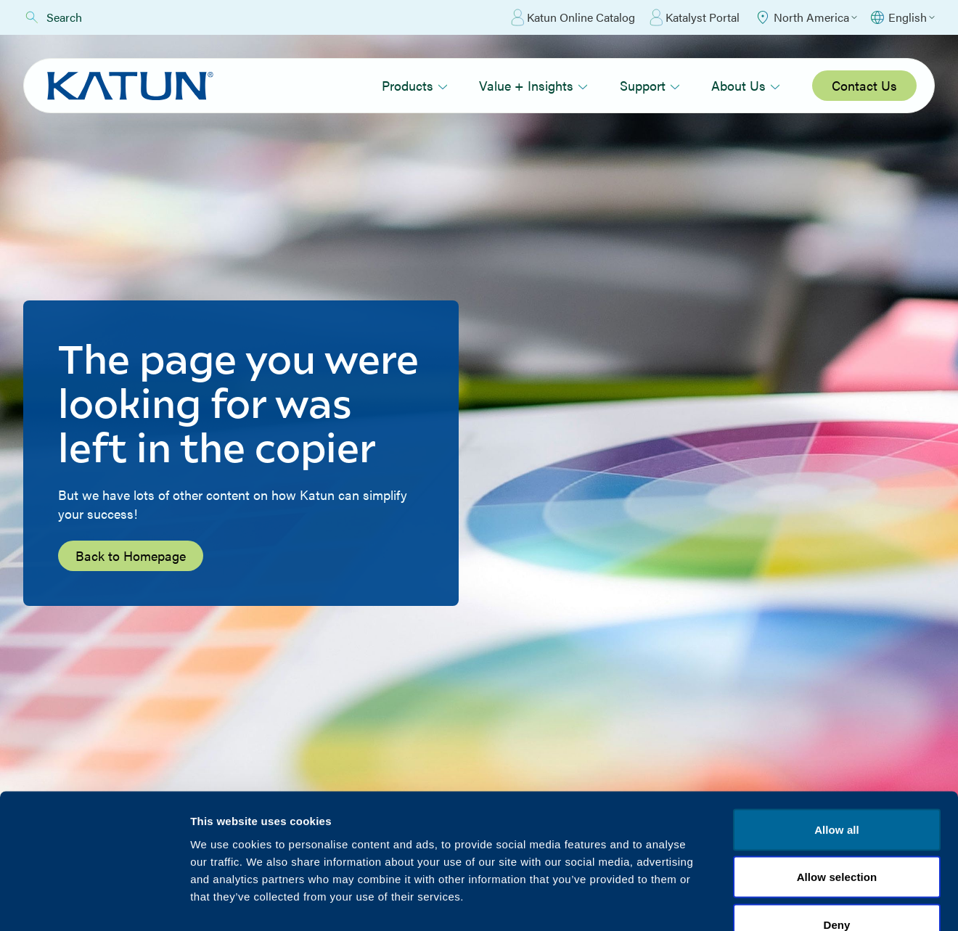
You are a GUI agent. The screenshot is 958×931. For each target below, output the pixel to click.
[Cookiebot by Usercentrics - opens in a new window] (93, 903)
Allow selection (837, 788)
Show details (761, 902)
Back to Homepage (130, 555)
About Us (745, 85)
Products (415, 85)
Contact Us (864, 85)
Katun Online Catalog (573, 17)
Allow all (836, 740)
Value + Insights (533, 85)
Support (650, 85)
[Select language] (902, 17)
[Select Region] (805, 17)
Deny (836, 835)
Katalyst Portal (695, 17)
